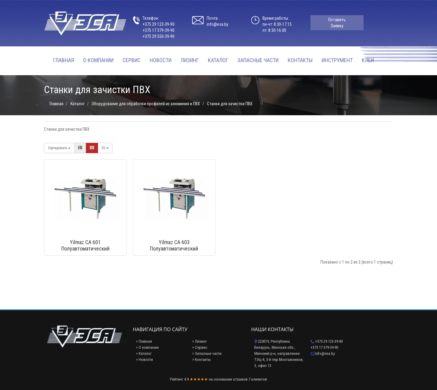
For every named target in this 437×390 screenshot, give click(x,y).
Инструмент (337, 60)
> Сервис (199, 347)
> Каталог (144, 353)
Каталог (218, 60)
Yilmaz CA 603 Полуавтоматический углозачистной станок (174, 248)
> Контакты (201, 359)
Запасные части (258, 60)
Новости (160, 60)
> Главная (144, 341)
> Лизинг (199, 341)
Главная (63, 60)
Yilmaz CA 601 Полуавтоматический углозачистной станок (85, 248)
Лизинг (190, 60)
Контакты (300, 60)
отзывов (240, 379)
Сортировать (59, 148)
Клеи (368, 60)
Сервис (132, 60)
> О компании (147, 347)
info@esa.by (217, 24)
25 (105, 148)
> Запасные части (207, 353)
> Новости (144, 359)
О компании (98, 60)
